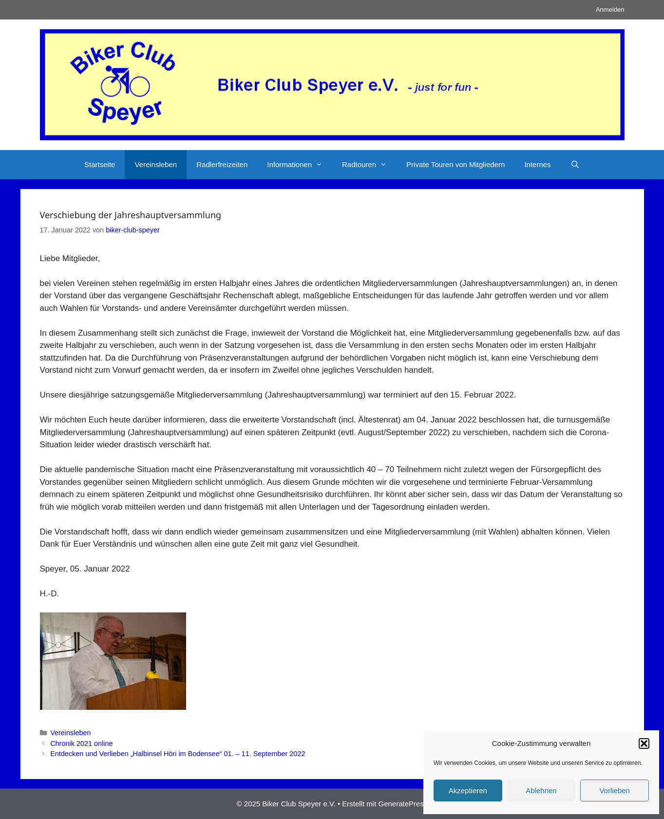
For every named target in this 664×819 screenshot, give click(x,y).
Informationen (299, 164)
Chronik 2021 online (81, 743)
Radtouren (369, 164)
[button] (644, 743)
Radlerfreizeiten (221, 164)
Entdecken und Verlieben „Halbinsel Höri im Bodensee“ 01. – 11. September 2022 (177, 754)
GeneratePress (403, 804)
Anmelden (610, 9)
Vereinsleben (155, 164)
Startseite (99, 164)
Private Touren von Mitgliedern (455, 164)
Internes (537, 164)
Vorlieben (614, 790)
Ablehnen (541, 790)
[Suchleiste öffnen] (575, 164)
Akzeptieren (468, 790)
